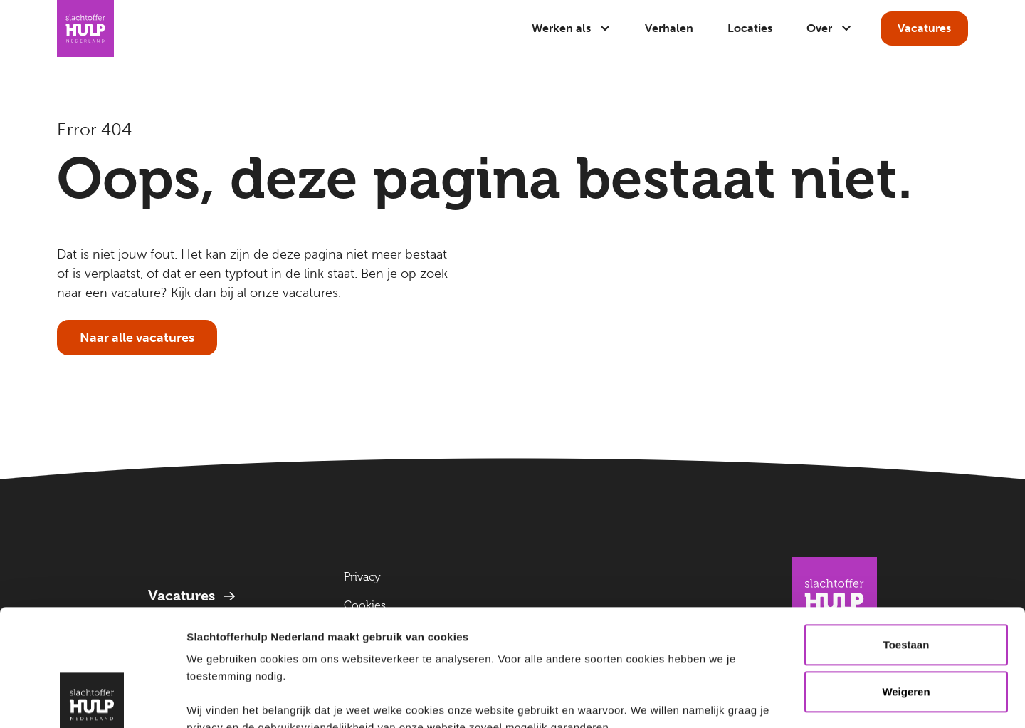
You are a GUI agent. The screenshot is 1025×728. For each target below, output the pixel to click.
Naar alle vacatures (137, 337)
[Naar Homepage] (85, 28)
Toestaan (906, 528)
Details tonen (220, 700)
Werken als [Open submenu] (571, 28)
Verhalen (669, 28)
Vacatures (924, 28)
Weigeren (906, 575)
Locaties (749, 28)
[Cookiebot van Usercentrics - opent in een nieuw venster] (92, 700)
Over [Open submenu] (829, 28)
